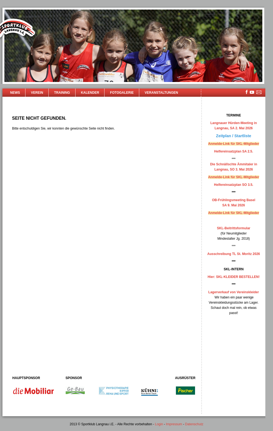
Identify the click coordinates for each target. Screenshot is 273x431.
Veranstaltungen (161, 93)
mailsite (259, 92)
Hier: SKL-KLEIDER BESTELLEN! (234, 277)
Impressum (174, 424)
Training (62, 93)
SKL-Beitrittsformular (233, 228)
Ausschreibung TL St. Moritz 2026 (233, 254)
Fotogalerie (121, 93)
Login (159, 424)
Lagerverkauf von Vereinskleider (233, 292)
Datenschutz (194, 424)
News (15, 93)
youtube (252, 92)
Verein (37, 93)
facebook (247, 92)
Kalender (90, 93)
